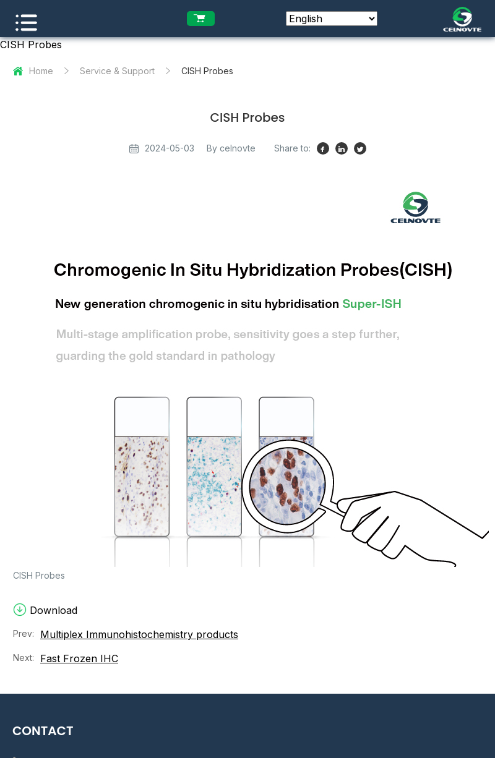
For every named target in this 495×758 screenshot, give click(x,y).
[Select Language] (331, 18)
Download (45, 611)
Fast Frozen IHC (79, 660)
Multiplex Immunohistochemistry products (139, 635)
